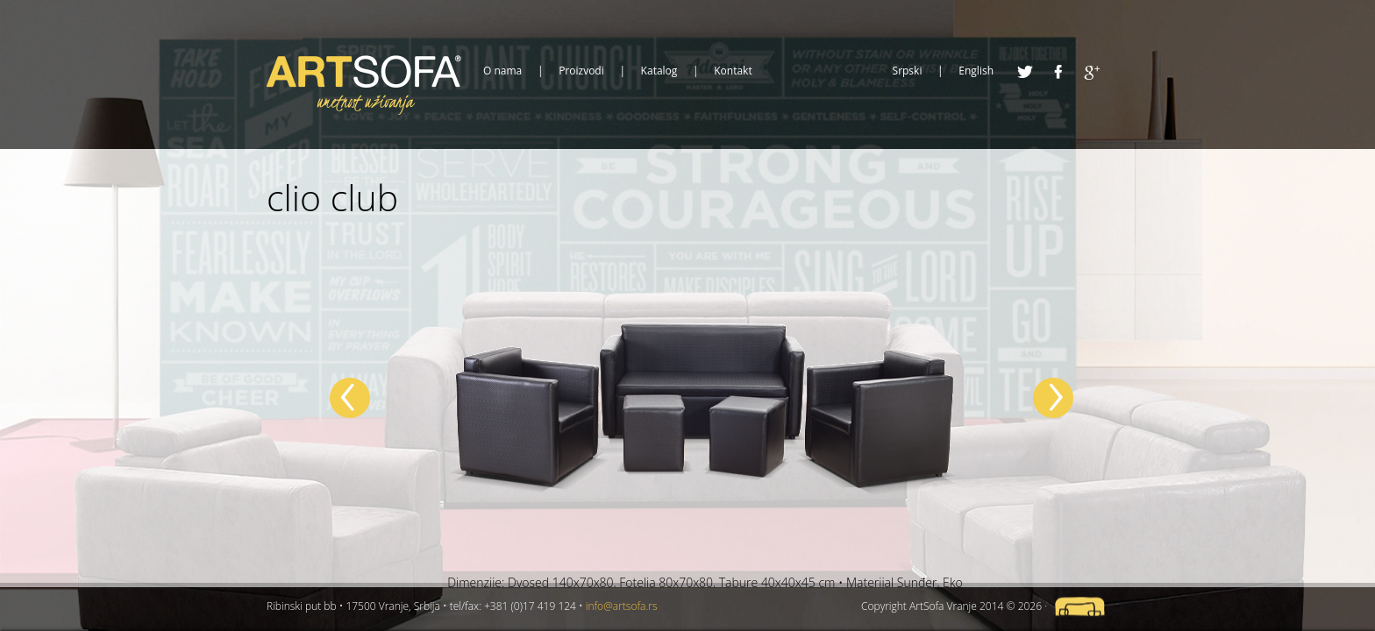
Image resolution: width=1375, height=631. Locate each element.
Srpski (908, 71)
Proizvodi (581, 71)
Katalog (659, 71)
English (976, 71)
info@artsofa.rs (622, 606)
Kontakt (733, 71)
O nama (502, 71)
